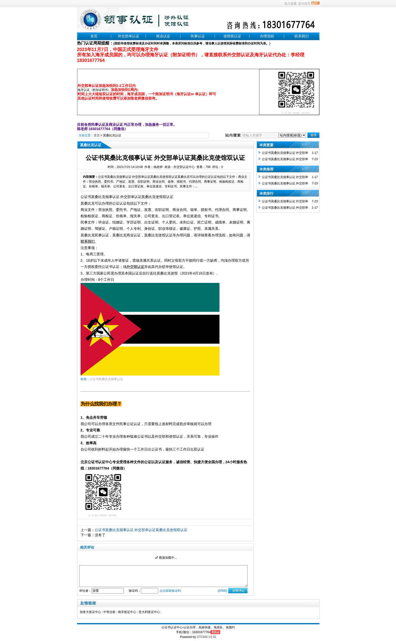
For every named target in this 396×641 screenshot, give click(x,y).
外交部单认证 (128, 36)
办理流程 (267, 36)
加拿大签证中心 (90, 612)
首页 (93, 36)
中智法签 (109, 612)
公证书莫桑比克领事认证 (106, 379)
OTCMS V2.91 (206, 637)
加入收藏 (290, 3)
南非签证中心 (127, 612)
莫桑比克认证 (112, 135)
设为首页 (304, 3)
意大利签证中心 (149, 612)
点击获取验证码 (170, 591)
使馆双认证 (232, 36)
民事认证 (198, 36)
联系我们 (301, 36)
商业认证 (163, 36)
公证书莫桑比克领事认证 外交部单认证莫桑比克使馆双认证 (141, 530)
